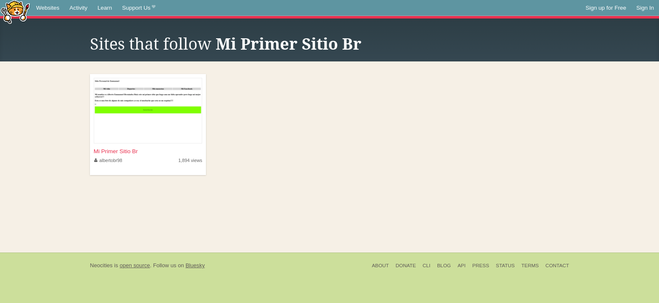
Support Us (139, 8)
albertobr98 (108, 160)
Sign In (645, 8)
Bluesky (195, 265)
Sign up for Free (605, 8)
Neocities (101, 265)
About (380, 265)
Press (480, 265)
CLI (426, 265)
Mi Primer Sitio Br (288, 44)
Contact (557, 265)
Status (505, 265)
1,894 (190, 160)
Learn (105, 8)
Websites (47, 8)
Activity (78, 8)
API (462, 265)
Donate (405, 265)
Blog (444, 265)
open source (135, 265)
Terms (530, 265)
